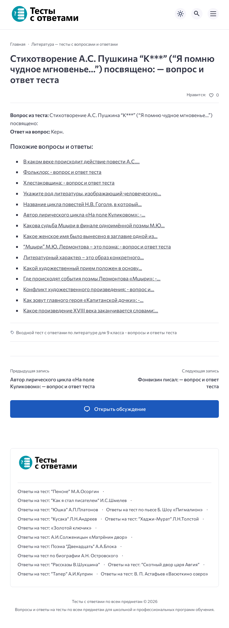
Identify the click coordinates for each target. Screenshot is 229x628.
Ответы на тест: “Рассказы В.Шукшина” (59, 564)
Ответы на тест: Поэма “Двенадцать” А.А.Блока (67, 546)
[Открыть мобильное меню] (213, 13)
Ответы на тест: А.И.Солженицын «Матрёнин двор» (72, 537)
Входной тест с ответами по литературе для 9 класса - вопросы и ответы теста (96, 332)
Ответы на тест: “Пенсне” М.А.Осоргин (58, 491)
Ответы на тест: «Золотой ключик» (55, 527)
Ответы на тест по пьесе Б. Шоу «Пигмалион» (154, 509)
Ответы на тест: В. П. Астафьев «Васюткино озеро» (154, 573)
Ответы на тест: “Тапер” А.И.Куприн (55, 573)
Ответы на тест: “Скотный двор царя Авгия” (153, 564)
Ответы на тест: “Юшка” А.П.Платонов (58, 509)
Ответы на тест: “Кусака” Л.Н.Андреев (57, 518)
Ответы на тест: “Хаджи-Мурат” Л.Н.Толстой (152, 518)
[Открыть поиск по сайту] (196, 13)
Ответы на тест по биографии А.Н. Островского (68, 555)
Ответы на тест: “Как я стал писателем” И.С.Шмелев (72, 500)
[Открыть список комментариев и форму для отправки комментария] (114, 409)
